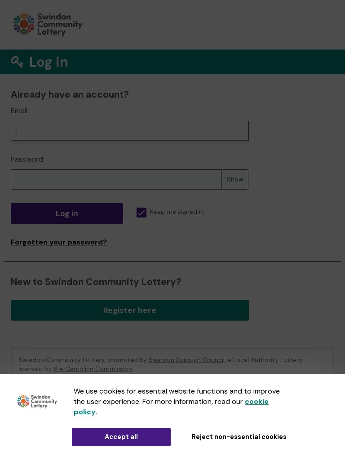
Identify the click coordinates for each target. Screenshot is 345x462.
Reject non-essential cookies (239, 437)
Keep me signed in (170, 212)
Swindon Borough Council (187, 360)
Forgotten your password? (59, 242)
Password (27, 159)
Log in (67, 213)
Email (19, 110)
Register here (129, 310)
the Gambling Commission (92, 369)
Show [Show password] (235, 179)
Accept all (121, 437)
